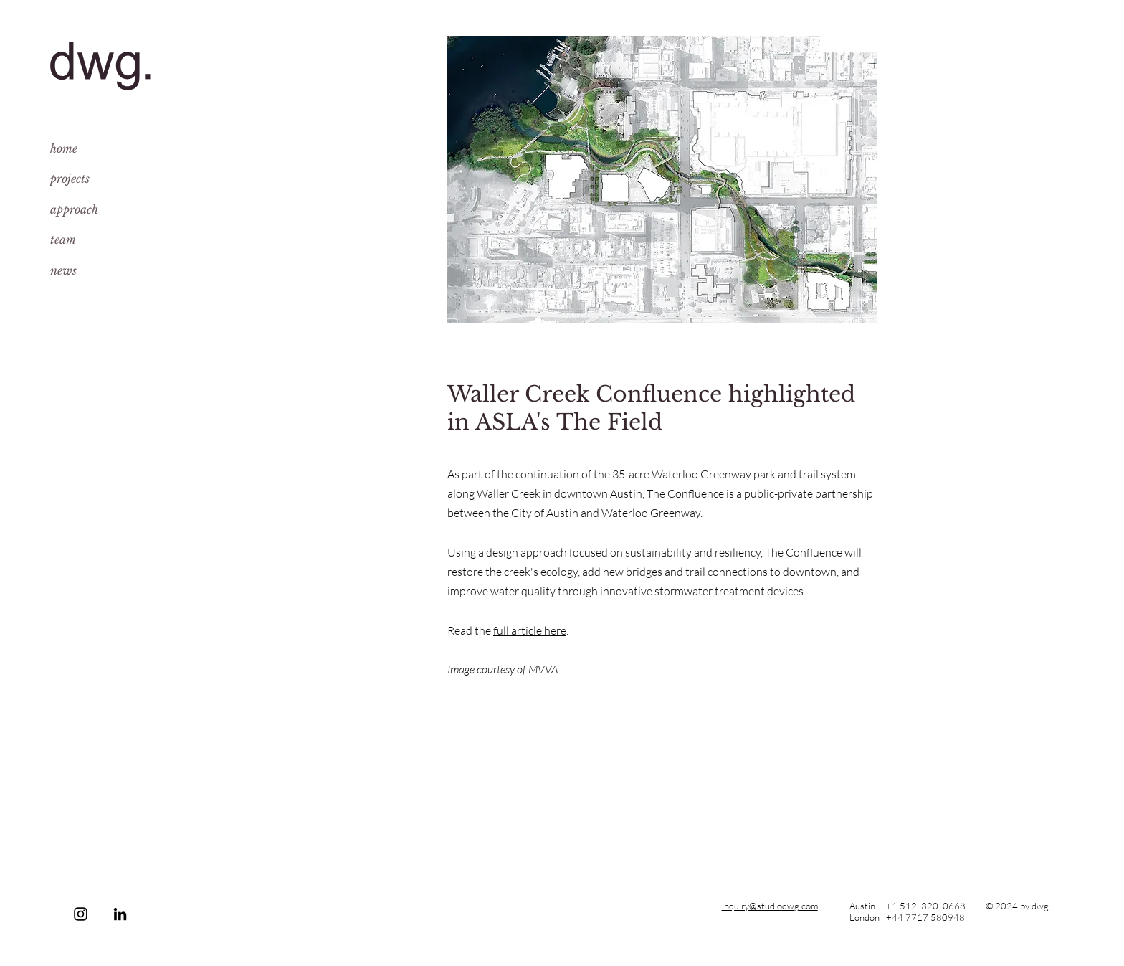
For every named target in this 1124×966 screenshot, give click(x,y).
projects (70, 178)
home (63, 148)
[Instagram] (81, 914)
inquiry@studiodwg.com (770, 905)
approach (74, 209)
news (63, 270)
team (63, 239)
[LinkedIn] (120, 914)
